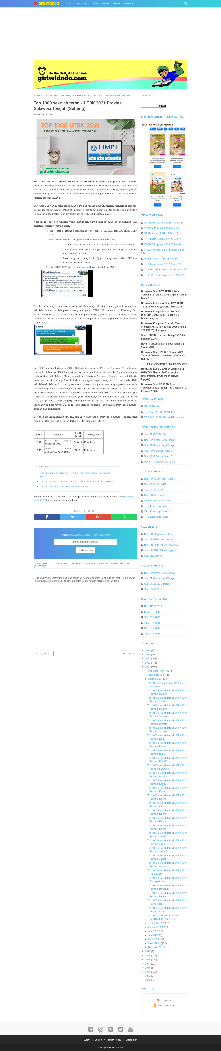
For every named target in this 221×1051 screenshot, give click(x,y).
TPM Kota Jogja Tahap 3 (157, 506)
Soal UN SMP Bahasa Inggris (159, 550)
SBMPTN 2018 (152, 611)
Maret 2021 (154, 943)
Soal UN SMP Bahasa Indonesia (161, 545)
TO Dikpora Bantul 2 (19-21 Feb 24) (163, 238)
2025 (148, 650)
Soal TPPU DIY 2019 (155, 484)
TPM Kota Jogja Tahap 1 (157, 516)
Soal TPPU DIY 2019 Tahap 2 (159, 478)
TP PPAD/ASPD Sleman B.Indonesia (164, 417)
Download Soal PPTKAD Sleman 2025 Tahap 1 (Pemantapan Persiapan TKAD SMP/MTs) (163, 356)
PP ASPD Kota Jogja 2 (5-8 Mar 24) (163, 222)
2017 (148, 963)
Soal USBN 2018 (153, 589)
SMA (115, 4)
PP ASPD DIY (151, 406)
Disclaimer (133, 1040)
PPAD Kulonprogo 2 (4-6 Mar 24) (162, 228)
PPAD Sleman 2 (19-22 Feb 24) (161, 233)
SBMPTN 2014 (152, 633)
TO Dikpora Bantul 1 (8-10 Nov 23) (162, 264)
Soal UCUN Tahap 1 (154, 489)
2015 (148, 971)
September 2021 (157, 923)
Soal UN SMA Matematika (158, 534)
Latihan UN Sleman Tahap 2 (158, 500)
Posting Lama (129, 654)
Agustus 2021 (156, 927)
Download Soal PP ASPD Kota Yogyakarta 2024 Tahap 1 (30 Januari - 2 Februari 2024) (163, 388)
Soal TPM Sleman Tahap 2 (158, 450)
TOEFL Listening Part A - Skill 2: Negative (164, 364)
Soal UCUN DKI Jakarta (156, 583)
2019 (148, 955)
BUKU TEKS (82, 4)
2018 (148, 959)
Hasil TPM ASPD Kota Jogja (159, 461)
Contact (98, 1040)
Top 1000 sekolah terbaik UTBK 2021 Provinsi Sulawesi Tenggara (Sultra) (75, 475)
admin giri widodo (166, 1005)
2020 (148, 951)
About (85, 1040)
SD (94, 4)
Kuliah (127, 4)
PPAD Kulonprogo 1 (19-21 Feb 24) (163, 244)
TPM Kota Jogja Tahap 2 (157, 511)
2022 (148, 662)
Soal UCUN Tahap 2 (154, 495)
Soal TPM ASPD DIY (155, 434)
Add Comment (47, 115)
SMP (104, 4)
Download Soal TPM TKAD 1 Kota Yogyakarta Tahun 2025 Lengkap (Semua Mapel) (164, 295)
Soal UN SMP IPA (153, 555)
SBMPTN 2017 (152, 617)
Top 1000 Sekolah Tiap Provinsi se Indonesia (64, 487)
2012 (148, 979)
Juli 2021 (153, 931)
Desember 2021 (157, 670)
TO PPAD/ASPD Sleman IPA (159, 412)
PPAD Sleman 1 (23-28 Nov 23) (161, 258)
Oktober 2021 (155, 678)
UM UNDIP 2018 (153, 606)
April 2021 (154, 939)
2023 (148, 658)
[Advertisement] (110, 36)
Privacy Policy (115, 1040)
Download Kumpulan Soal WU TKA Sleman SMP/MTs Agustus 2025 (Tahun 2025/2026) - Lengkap (163, 327)
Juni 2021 (153, 935)
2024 (148, 654)
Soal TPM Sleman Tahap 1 (158, 456)
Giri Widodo (166, 1000)
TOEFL (69, 4)
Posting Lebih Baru (44, 654)
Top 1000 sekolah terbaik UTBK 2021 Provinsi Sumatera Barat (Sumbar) (78, 482)
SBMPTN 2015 (152, 628)
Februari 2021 (155, 947)
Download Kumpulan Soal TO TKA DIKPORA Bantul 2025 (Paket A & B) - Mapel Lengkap (161, 315)
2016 (148, 967)
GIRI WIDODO (117, 1048)
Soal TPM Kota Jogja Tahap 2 (160, 440)
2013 (148, 975)
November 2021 (157, 674)
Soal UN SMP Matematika (158, 539)
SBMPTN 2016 (152, 622)
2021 (148, 666)
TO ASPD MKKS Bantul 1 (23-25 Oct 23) (165, 269)
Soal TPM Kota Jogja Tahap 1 (160, 445)
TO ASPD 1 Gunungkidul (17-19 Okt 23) (165, 275)
